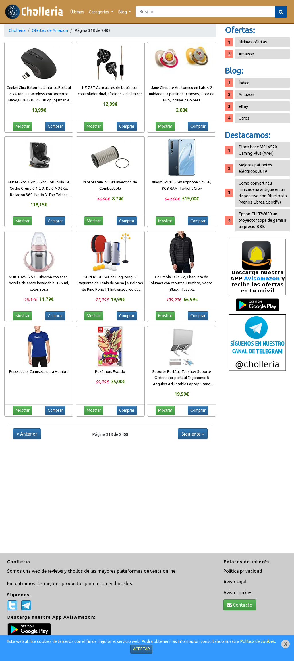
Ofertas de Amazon (50, 30)
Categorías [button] (99, 11)
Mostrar (23, 126)
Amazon (246, 53)
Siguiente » (192, 433)
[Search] (205, 11)
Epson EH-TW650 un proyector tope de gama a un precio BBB (262, 220)
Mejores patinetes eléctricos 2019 (255, 168)
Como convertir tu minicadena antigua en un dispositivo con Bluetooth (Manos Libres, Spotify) (263, 192)
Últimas (77, 11)
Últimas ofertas (253, 41)
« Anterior (27, 433)
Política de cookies (257, 641)
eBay (243, 106)
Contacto (239, 605)
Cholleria (17, 30)
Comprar (55, 126)
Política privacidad (242, 571)
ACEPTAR (141, 649)
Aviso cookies (237, 592)
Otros (244, 118)
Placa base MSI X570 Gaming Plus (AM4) (258, 150)
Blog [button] (123, 11)
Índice (244, 82)
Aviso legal (234, 581)
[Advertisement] (257, 464)
